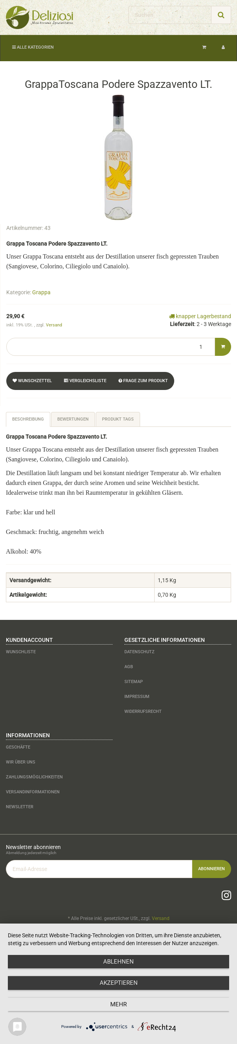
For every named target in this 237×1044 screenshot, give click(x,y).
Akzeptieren (119, 982)
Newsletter (19, 806)
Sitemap (133, 681)
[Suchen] (169, 15)
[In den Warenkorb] (223, 347)
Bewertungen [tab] (73, 419)
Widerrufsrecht (143, 711)
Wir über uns (20, 762)
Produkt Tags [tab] (118, 419)
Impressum (136, 696)
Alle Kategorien (33, 47)
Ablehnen (118, 961)
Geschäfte (18, 747)
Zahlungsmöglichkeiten (34, 777)
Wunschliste (21, 651)
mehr (118, 1004)
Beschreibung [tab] (28, 419)
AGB (128, 666)
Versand (54, 325)
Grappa (41, 292)
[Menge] (110, 347)
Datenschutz (139, 651)
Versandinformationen (33, 791)
